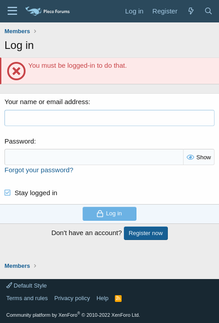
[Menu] (12, 11)
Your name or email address (46, 101)
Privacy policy (72, 298)
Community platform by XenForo (73, 315)
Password (19, 141)
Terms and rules (27, 298)
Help (102, 298)
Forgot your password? (38, 170)
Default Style (26, 285)
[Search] (208, 11)
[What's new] (190, 11)
